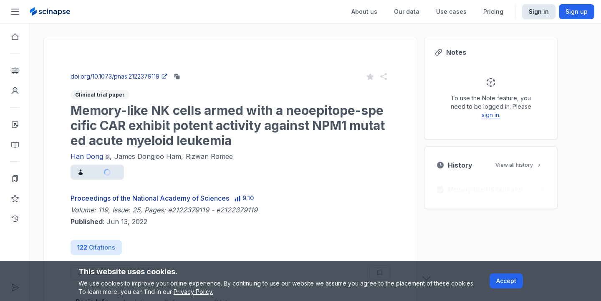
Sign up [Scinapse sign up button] (577, 11)
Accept (506, 280)
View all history (533, 165)
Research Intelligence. (147, 50)
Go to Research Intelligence (193, 68)
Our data (406, 11)
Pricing (493, 11)
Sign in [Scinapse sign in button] (539, 11)
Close (124, 68)
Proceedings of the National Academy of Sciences (165, 198)
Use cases (451, 11)
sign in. (506, 114)
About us (364, 11)
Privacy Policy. (193, 291)
